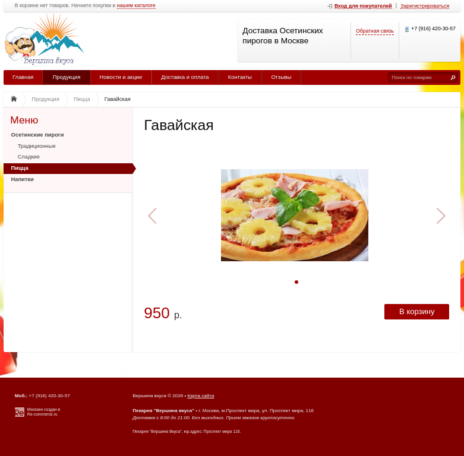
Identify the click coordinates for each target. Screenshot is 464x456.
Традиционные (37, 146)
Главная (22, 77)
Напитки (22, 179)
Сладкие (29, 157)
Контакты (240, 77)
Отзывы (281, 77)
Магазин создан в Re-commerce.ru (43, 412)
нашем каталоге (136, 5)
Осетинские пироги (37, 135)
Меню (24, 120)
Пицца (20, 168)
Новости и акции (121, 77)
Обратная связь (375, 31)
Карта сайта (201, 395)
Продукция (67, 77)
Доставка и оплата (185, 77)
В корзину (416, 311)
